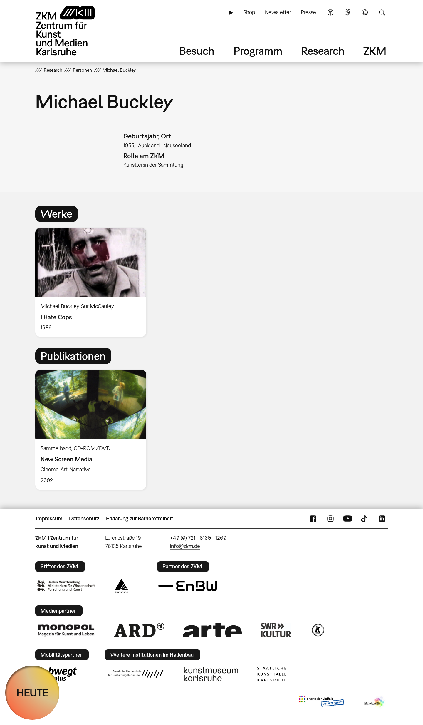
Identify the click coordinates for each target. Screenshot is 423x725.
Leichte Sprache (330, 12)
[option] (93, 282)
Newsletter (278, 12)
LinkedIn (382, 519)
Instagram (330, 519)
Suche (382, 12)
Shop (249, 12)
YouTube (347, 519)
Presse (308, 12)
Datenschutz (84, 518)
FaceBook (313, 519)
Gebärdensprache (347, 12)
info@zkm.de (185, 546)
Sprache (365, 12)
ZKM (374, 50)
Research (323, 50)
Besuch (196, 50)
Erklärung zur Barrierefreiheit (139, 518)
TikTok (365, 519)
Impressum (49, 518)
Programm (258, 50)
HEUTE (32, 692)
